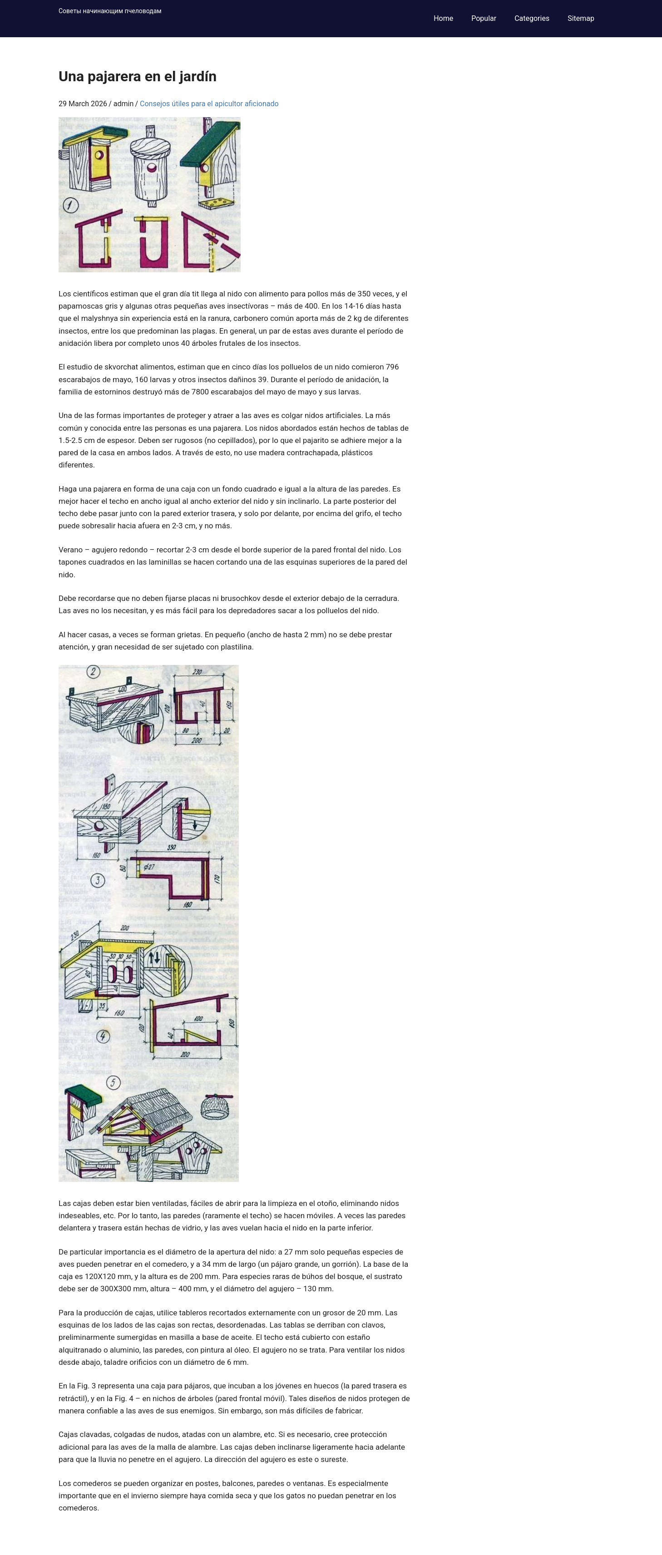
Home (443, 18)
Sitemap (581, 18)
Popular (483, 18)
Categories (531, 18)
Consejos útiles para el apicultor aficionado (209, 103)
